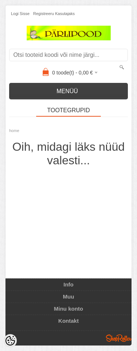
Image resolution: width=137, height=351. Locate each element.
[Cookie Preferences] (10, 340)
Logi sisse (20, 13)
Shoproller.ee (119, 338)
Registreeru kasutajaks (54, 13)
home (14, 130)
